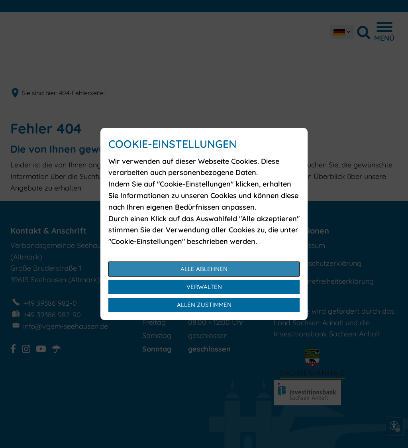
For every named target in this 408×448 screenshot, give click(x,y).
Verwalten (204, 287)
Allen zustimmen (204, 304)
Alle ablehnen (204, 269)
